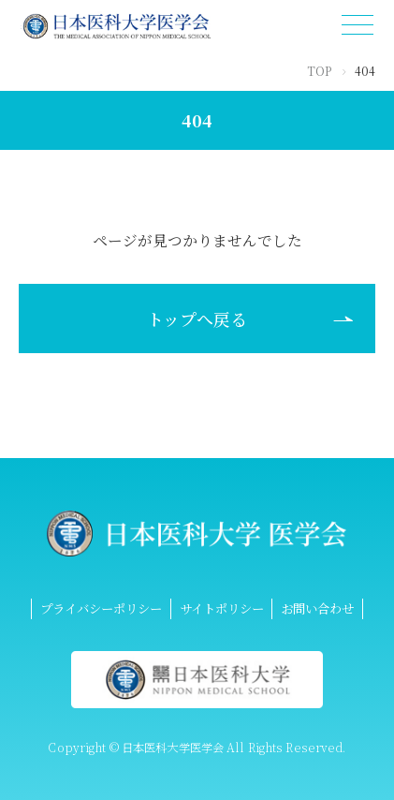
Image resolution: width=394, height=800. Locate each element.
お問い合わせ (317, 608)
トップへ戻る (197, 318)
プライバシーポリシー (101, 608)
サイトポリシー (222, 608)
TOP (319, 71)
